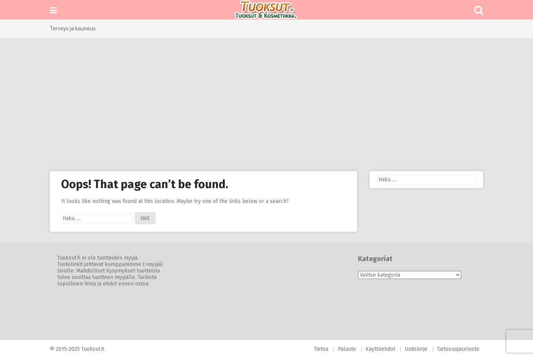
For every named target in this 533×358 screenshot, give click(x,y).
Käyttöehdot (380, 349)
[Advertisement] (266, 104)
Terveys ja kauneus (73, 28)
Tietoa (321, 349)
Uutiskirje (416, 349)
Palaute (347, 349)
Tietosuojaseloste (458, 349)
